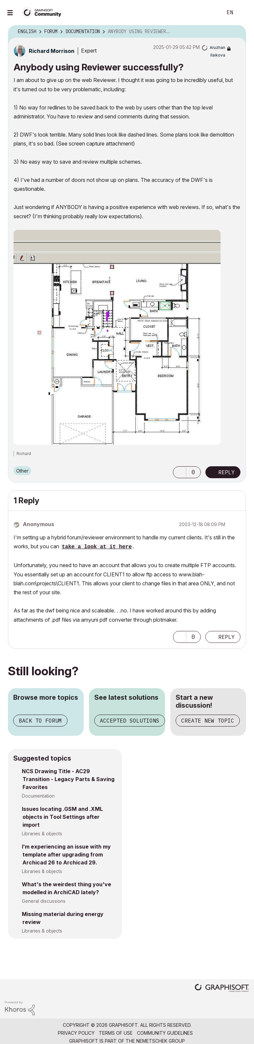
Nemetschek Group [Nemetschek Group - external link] (160, 1041)
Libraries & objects (42, 833)
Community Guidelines (165, 1033)
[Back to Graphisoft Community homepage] (43, 12)
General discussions (43, 901)
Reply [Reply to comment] (226, 637)
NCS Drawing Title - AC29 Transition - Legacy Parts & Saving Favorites (68, 779)
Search (210, 12)
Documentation (38, 796)
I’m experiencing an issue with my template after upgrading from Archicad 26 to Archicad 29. (66, 854)
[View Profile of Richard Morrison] (51, 51)
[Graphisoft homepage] (222, 989)
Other (22, 471)
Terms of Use (116, 1033)
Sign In (243, 13)
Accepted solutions (129, 720)
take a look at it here (97, 547)
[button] (117, 337)
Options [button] (237, 31)
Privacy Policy (76, 1033)
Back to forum (40, 720)
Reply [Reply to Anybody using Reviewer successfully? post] (226, 472)
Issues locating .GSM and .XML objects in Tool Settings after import (62, 817)
